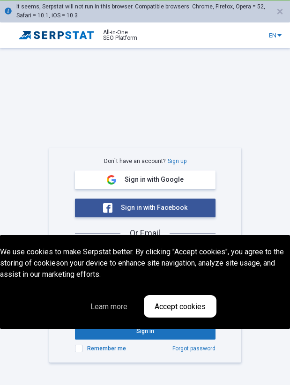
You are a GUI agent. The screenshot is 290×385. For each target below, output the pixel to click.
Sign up (177, 161)
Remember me (106, 348)
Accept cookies (180, 306)
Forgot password (194, 348)
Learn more (108, 306)
